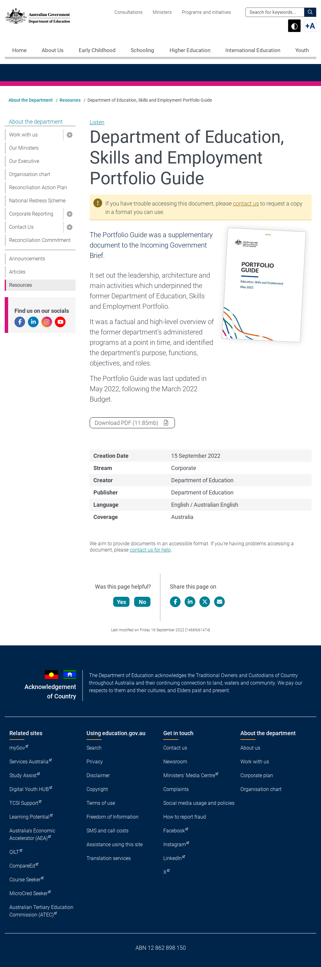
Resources (70, 100)
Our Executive (24, 161)
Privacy (95, 762)
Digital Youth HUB (29, 789)
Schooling (142, 50)
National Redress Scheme (37, 201)
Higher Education (190, 50)
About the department (36, 121)
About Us (53, 50)
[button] (69, 135)
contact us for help (150, 550)
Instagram (174, 844)
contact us (246, 203)
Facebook (174, 831)
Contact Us (21, 227)
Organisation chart (29, 174)
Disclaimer (98, 775)
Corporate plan (256, 775)
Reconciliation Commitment (40, 240)
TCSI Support (23, 803)
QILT (14, 852)
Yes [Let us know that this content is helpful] (121, 602)
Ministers (162, 12)
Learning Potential (29, 817)
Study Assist (23, 775)
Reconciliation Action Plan (38, 187)
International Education (252, 50)
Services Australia (29, 762)
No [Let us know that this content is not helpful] (142, 602)
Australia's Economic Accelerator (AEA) (32, 834)
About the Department (30, 100)
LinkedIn (172, 858)
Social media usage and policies (198, 803)
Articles (17, 272)
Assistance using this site (115, 844)
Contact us (175, 748)
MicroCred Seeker (28, 893)
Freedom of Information (113, 817)
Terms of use (101, 803)
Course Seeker (24, 880)
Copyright (97, 789)
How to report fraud (184, 817)
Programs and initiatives (206, 12)
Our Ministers (24, 148)
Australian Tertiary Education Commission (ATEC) (41, 911)
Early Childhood (97, 50)
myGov (17, 748)
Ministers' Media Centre (189, 775)
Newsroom (175, 762)
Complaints (176, 789)
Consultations (128, 12)
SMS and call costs (108, 831)
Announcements (27, 259)
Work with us (23, 135)
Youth (302, 50)
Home (19, 50)
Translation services (109, 858)
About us (250, 748)
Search (94, 748)
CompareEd (22, 866)
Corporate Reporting (31, 214)
